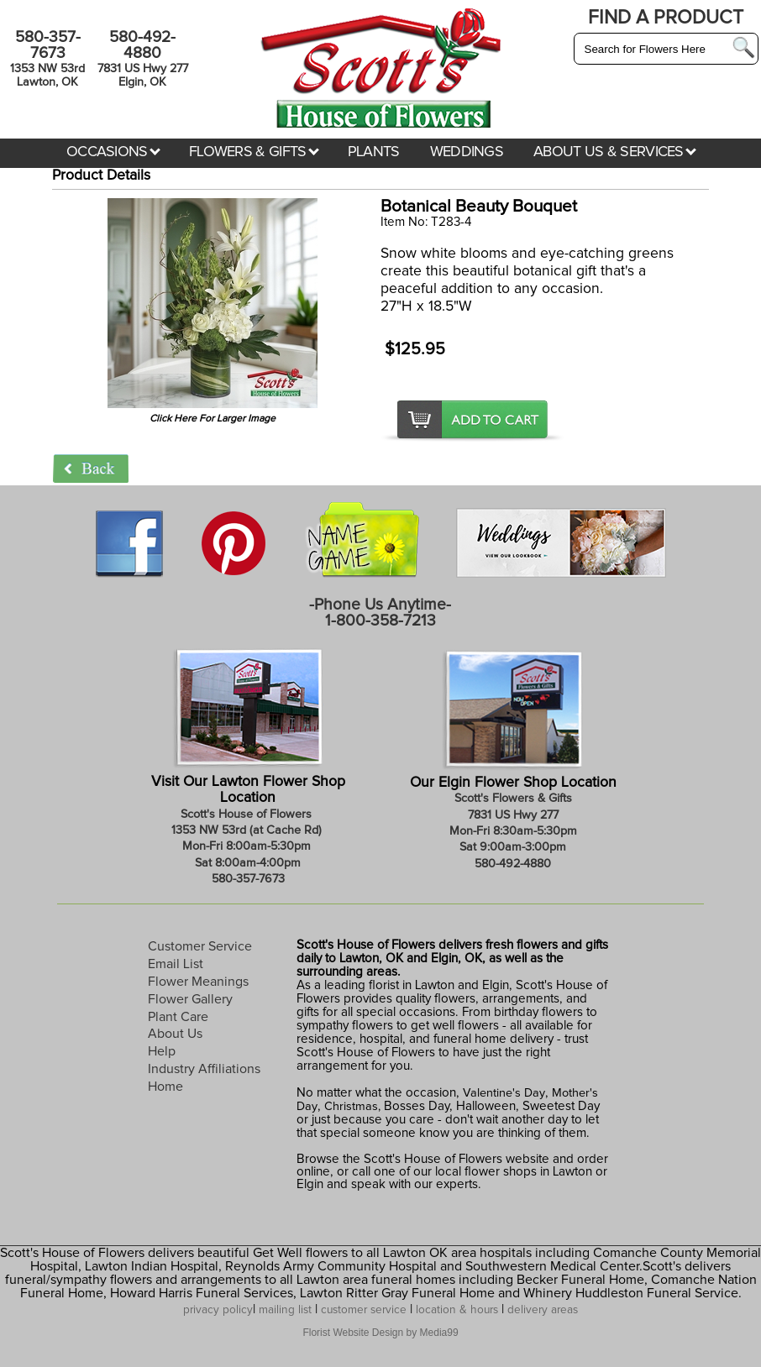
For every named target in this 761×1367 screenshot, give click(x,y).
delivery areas (542, 1310)
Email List (175, 964)
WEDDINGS (466, 152)
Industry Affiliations (204, 1069)
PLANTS (374, 152)
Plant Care (178, 1017)
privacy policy (218, 1310)
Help (162, 1051)
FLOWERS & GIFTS (254, 152)
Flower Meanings (198, 981)
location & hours (457, 1310)
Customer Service (200, 946)
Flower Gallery (190, 999)
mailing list (285, 1310)
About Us (175, 1033)
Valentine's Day (502, 1093)
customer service (364, 1310)
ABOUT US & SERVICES (614, 152)
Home (165, 1086)
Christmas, (352, 1107)
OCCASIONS (113, 152)
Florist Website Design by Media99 (380, 1332)
